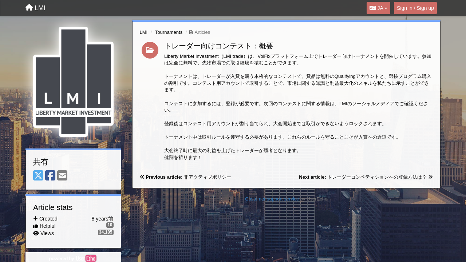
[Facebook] (50, 176)
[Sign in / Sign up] (415, 8)
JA (378, 8)
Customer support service (272, 199)
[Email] (62, 176)
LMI (144, 32)
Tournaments (168, 32)
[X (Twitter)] (38, 176)
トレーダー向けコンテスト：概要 (218, 46)
